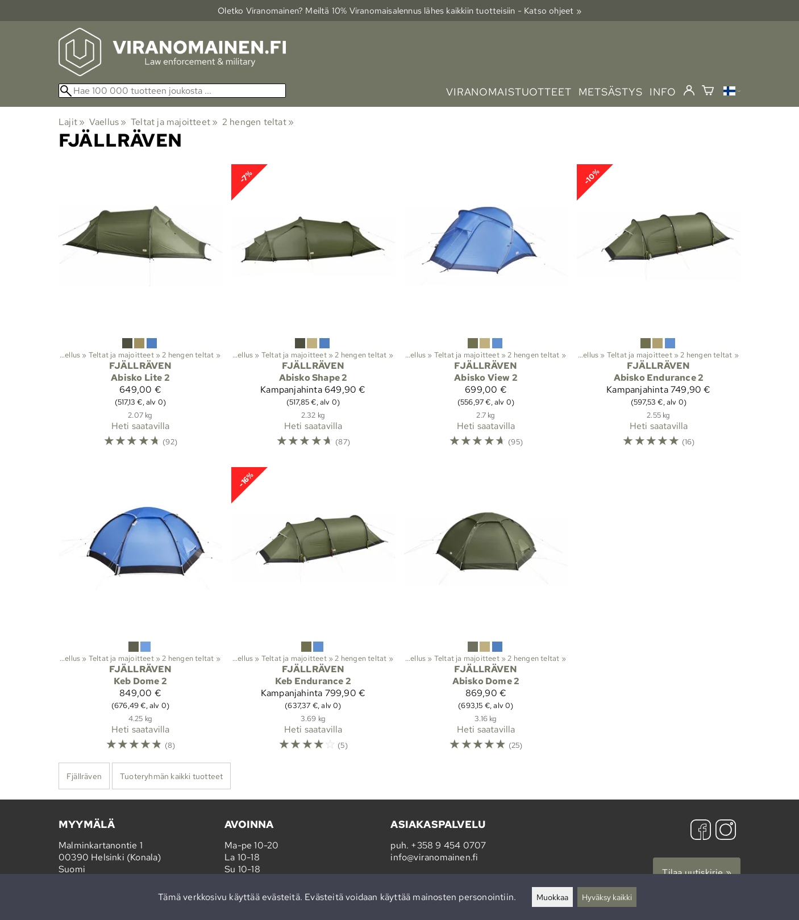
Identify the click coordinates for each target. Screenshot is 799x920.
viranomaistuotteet (509, 91)
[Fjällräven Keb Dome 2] (140, 614)
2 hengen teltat (258, 122)
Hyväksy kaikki (607, 897)
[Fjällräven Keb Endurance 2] (313, 614)
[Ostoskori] (708, 91)
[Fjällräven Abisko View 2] (486, 311)
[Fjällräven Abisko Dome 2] (486, 614)
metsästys (611, 91)
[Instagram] (725, 831)
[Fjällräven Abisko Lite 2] (140, 311)
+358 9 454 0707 (448, 845)
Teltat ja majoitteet (174, 122)
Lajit (72, 122)
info (663, 91)
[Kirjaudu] (689, 91)
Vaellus (108, 122)
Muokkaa (552, 897)
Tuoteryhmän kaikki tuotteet (171, 776)
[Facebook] (700, 831)
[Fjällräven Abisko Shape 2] (313, 311)
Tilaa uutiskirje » (696, 873)
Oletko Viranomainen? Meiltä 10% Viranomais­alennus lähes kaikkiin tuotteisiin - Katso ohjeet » (399, 10)
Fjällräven (84, 776)
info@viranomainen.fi (434, 857)
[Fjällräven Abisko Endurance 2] (658, 311)
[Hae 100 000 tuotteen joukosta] (172, 91)
